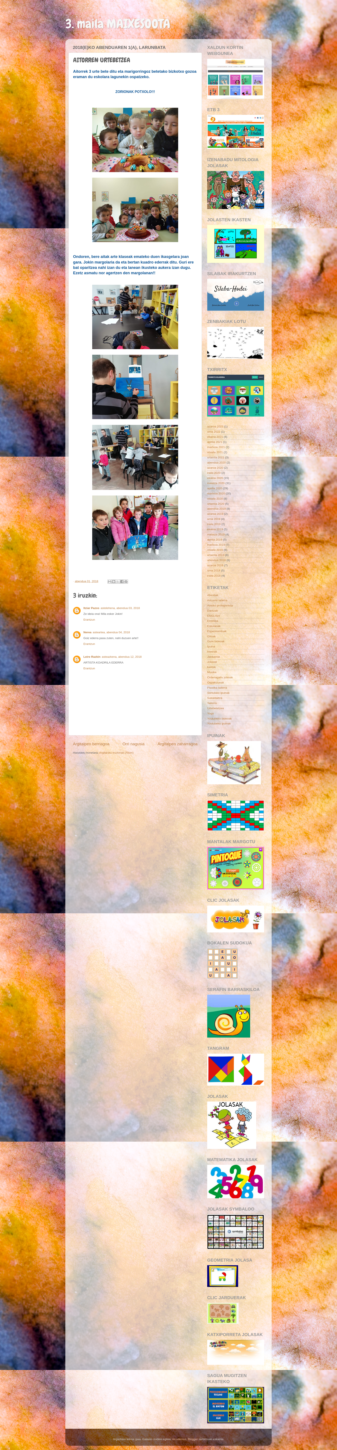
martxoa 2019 (216, 544)
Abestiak (212, 595)
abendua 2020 (216, 462)
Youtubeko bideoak (219, 718)
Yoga (210, 713)
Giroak (211, 636)
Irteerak (212, 651)
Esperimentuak (217, 631)
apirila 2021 (214, 442)
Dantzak (212, 610)
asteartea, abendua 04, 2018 (111, 632)
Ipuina (211, 646)
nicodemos (179, 1439)
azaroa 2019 (215, 513)
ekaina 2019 (215, 529)
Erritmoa (212, 621)
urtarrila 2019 (215, 555)
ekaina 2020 (215, 478)
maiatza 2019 (216, 534)
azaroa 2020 (215, 467)
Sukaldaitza (214, 698)
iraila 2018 (214, 575)
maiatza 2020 (216, 483)
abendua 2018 (216, 560)
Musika (211, 672)
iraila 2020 (214, 472)
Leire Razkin (92, 656)
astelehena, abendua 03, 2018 (120, 608)
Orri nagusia (134, 744)
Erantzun (89, 619)
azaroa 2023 (215, 426)
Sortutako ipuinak (218, 692)
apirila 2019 (214, 539)
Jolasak (212, 662)
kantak (211, 667)
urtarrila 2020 (215, 503)
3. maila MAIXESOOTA (117, 23)
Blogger (193, 1439)
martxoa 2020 (216, 493)
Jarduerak (213, 656)
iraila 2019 (214, 524)
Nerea (87, 632)
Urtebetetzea (215, 708)
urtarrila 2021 (215, 457)
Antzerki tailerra (217, 600)
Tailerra (212, 703)
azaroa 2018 (215, 565)
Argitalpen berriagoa (91, 744)
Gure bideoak (216, 641)
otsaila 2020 (215, 498)
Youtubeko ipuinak (219, 723)
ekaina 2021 (215, 436)
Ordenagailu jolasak (220, 677)
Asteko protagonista (220, 605)
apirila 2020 (214, 488)
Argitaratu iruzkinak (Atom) (116, 752)
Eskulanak (214, 626)
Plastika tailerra (217, 687)
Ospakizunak (215, 682)
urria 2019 (213, 519)
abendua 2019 (216, 508)
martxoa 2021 (216, 447)
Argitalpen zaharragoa (178, 744)
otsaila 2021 (215, 452)
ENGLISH (213, 615)
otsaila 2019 (215, 550)
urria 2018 (213, 570)
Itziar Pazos (91, 608)
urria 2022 (213, 431)
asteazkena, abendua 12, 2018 (122, 656)
